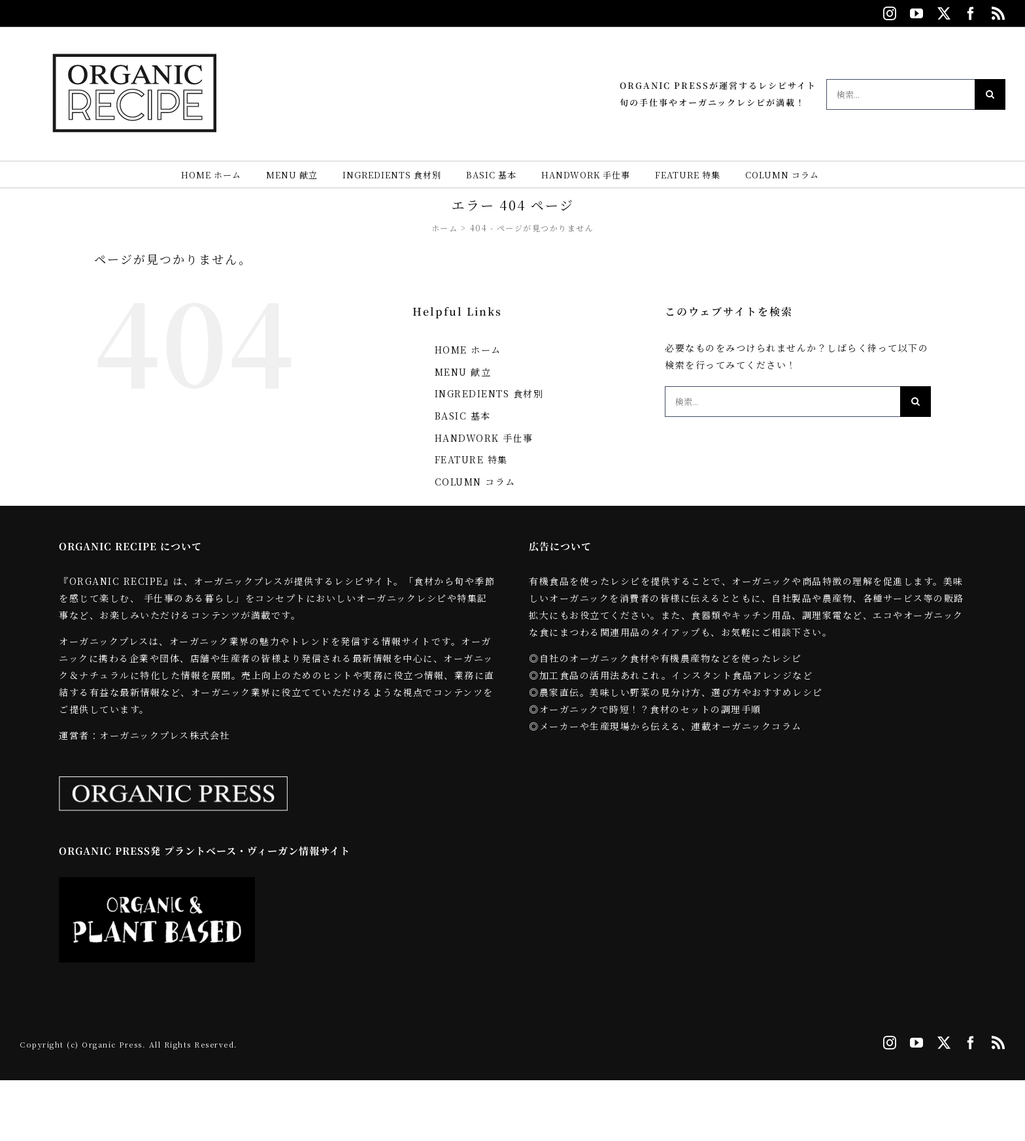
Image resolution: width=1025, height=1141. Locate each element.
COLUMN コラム (475, 481)
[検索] (990, 94)
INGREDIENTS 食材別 (489, 393)
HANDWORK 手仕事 (484, 437)
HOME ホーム (468, 349)
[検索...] (900, 94)
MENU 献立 (463, 371)
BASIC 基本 (463, 415)
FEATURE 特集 (471, 459)
